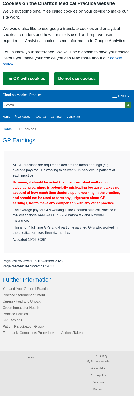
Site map (98, 389)
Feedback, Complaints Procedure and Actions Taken (43, 332)
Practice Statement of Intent (24, 295)
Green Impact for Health (21, 307)
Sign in (31, 357)
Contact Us (73, 116)
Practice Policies (15, 314)
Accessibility (98, 368)
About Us (40, 116)
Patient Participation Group (23, 326)
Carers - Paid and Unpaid (22, 301)
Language (22, 116)
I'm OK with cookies (25, 78)
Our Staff (56, 116)
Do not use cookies (77, 78)
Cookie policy (98, 375)
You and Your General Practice (26, 288)
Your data (98, 382)
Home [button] (6, 116)
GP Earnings (12, 320)
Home (7, 129)
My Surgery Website (98, 361)
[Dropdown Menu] (120, 96)
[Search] (64, 105)
